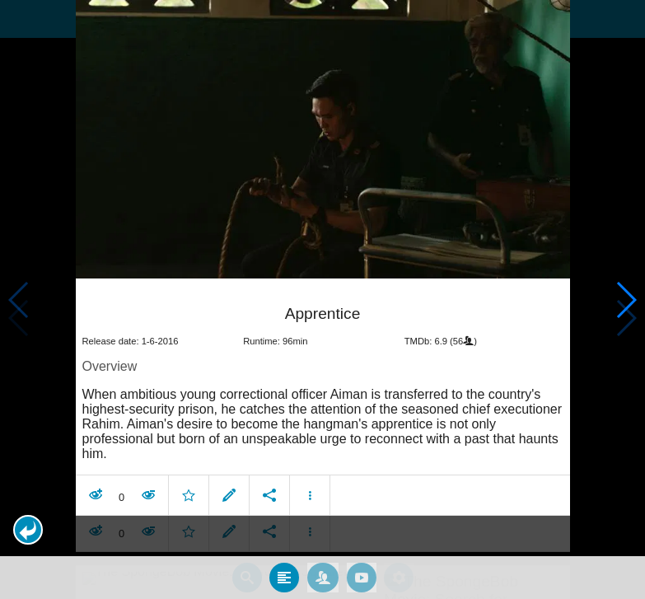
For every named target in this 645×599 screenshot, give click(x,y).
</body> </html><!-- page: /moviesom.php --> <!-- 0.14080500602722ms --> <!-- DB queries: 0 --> (322, 299)
